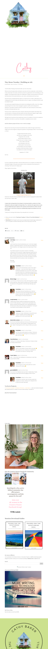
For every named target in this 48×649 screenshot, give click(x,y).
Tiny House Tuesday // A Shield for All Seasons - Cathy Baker (18, 388)
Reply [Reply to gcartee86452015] (42, 370)
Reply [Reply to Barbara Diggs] (42, 279)
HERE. (18, 616)
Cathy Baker (8, 84)
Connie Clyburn (13, 355)
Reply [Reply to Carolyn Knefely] (42, 299)
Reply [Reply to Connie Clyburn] (42, 355)
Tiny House (15, 84)
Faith (12, 84)
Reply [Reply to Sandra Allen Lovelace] (42, 320)
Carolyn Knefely (13, 299)
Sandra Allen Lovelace (15, 320)
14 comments (20, 84)
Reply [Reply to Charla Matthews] (42, 339)
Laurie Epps (12, 239)
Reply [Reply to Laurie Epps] (42, 240)
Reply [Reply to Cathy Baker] (42, 266)
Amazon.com (30, 558)
